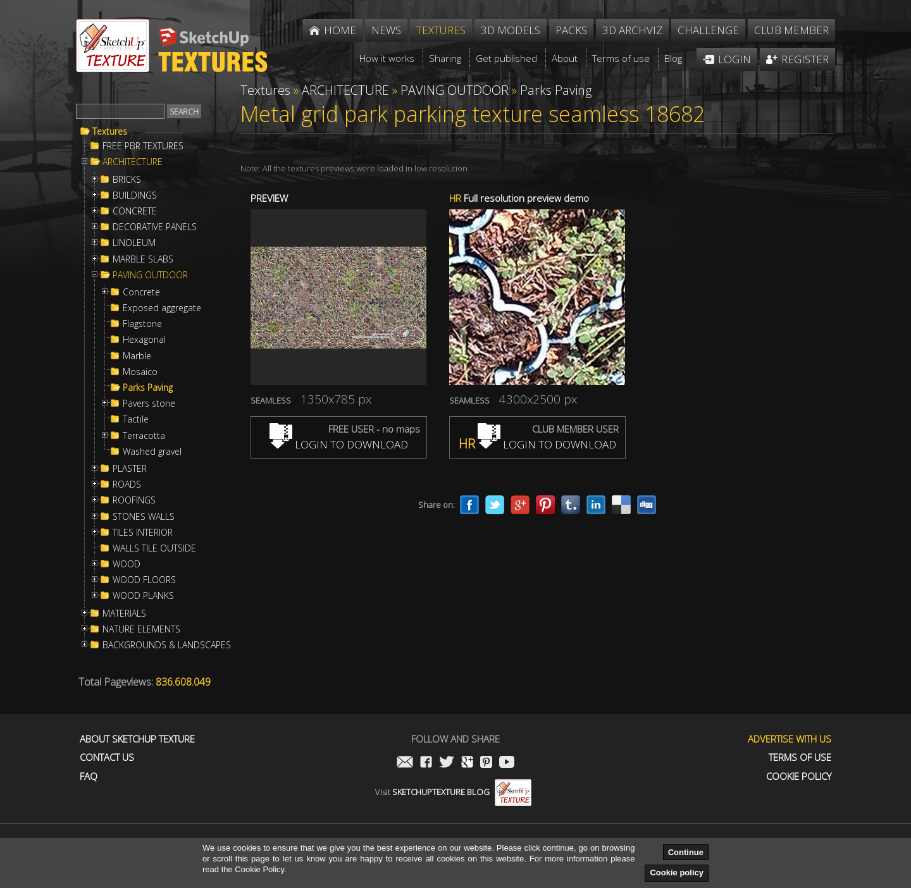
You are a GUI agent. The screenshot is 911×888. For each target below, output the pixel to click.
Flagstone (142, 324)
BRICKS (127, 179)
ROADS (127, 484)
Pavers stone (149, 403)
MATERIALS (124, 613)
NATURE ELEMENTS (141, 629)
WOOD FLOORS (144, 580)
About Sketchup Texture (137, 739)
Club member (791, 30)
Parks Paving (148, 387)
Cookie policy (676, 872)
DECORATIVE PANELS (155, 227)
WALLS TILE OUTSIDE (154, 548)
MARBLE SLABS (143, 259)
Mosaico (140, 372)
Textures (109, 131)
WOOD (126, 564)
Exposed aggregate (162, 308)
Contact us (107, 757)
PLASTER (130, 468)
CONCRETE (135, 211)
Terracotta (144, 435)
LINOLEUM (134, 243)
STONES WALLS (144, 516)
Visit (453, 792)
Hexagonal (144, 339)
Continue (685, 852)
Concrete (141, 292)
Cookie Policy (798, 776)
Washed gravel (152, 451)
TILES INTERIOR (143, 532)
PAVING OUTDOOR (150, 275)
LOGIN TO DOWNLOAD (339, 444)
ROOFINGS (134, 500)
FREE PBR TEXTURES (142, 146)
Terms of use (800, 757)
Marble (137, 356)
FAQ (88, 776)
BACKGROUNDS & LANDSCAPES (166, 645)
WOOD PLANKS (143, 595)
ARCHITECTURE (132, 162)
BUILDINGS (135, 195)
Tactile (136, 419)
